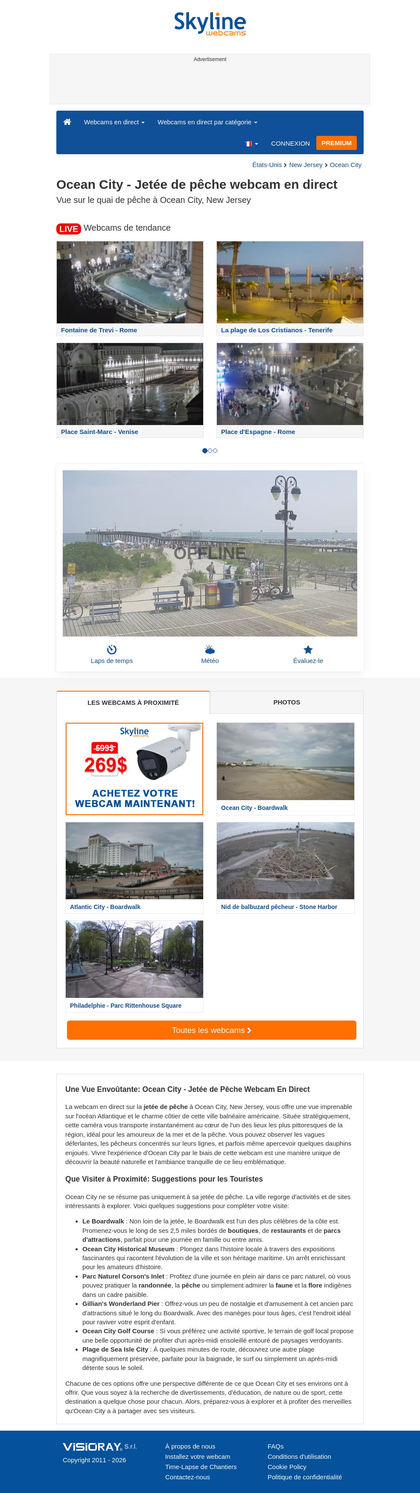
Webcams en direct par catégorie (207, 122)
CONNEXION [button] (290, 143)
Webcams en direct (114, 122)
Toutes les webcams (211, 1030)
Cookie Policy (287, 1466)
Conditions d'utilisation (299, 1456)
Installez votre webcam (197, 1456)
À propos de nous (190, 1446)
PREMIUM (336, 143)
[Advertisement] (208, 84)
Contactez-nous (187, 1477)
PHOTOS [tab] (286, 702)
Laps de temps (112, 654)
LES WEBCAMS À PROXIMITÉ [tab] (133, 702)
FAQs (276, 1446)
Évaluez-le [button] (308, 654)
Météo (210, 654)
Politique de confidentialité (305, 1477)
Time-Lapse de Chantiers (201, 1466)
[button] (251, 143)
